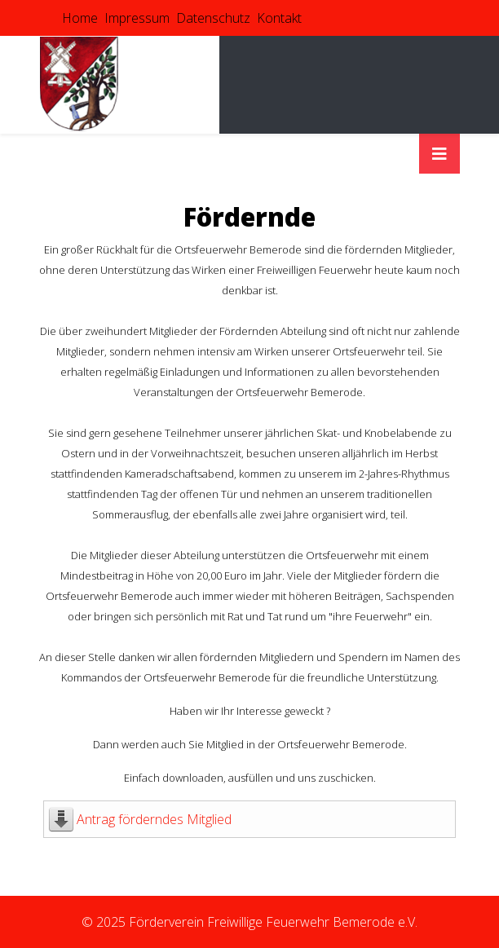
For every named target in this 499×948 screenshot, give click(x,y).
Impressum (137, 18)
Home (80, 18)
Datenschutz (213, 18)
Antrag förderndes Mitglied (154, 819)
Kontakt (279, 18)
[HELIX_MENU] (439, 154)
